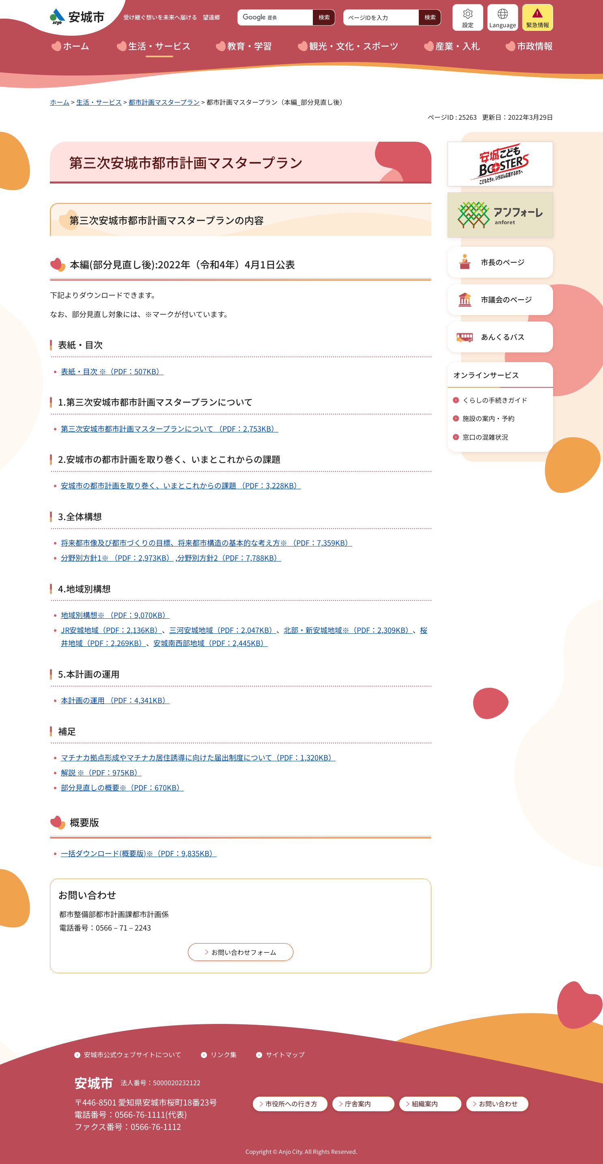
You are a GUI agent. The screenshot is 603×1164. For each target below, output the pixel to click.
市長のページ (503, 262)
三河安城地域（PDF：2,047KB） (222, 629)
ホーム (59, 102)
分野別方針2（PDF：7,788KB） (229, 557)
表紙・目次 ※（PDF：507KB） (112, 371)
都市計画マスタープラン (164, 102)
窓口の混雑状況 (485, 437)
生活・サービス (99, 102)
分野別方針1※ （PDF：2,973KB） (117, 557)
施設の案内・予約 (489, 418)
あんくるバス (503, 336)
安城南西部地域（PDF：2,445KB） (210, 642)
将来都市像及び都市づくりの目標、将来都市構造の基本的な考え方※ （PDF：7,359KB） (206, 542)
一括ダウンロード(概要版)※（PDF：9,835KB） (139, 853)
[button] (467, 17)
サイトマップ (285, 1054)
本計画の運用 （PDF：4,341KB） (115, 700)
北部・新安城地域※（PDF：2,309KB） (348, 629)
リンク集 (224, 1054)
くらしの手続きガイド (495, 400)
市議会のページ (506, 299)
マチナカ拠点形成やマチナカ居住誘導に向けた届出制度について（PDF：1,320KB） (198, 757)
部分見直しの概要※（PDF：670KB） (122, 787)
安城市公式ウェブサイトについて (132, 1054)
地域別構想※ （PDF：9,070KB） (115, 614)
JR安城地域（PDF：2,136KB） (111, 629)
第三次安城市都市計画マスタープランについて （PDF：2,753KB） (169, 428)
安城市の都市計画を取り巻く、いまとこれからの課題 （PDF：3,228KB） (181, 485)
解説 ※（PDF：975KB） (101, 772)
